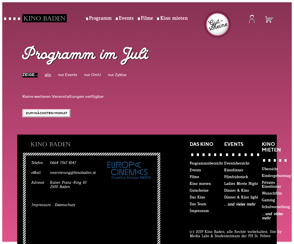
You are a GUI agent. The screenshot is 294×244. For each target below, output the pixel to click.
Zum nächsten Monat (46, 113)
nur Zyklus (117, 75)
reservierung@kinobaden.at (73, 173)
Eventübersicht (236, 163)
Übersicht (270, 169)
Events (126, 18)
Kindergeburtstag (276, 176)
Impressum (41, 205)
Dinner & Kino (236, 191)
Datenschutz (65, 205)
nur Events (67, 75)
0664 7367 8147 (63, 163)
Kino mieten (174, 18)
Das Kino (197, 197)
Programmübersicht (206, 163)
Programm (100, 18)
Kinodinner (233, 170)
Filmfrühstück (236, 177)
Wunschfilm (272, 193)
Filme (147, 18)
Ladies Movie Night (241, 184)
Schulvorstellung (276, 207)
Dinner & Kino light (241, 197)
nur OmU (92, 75)
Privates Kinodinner (271, 185)
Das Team (198, 204)
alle (48, 75)
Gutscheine (199, 191)
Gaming (268, 200)
